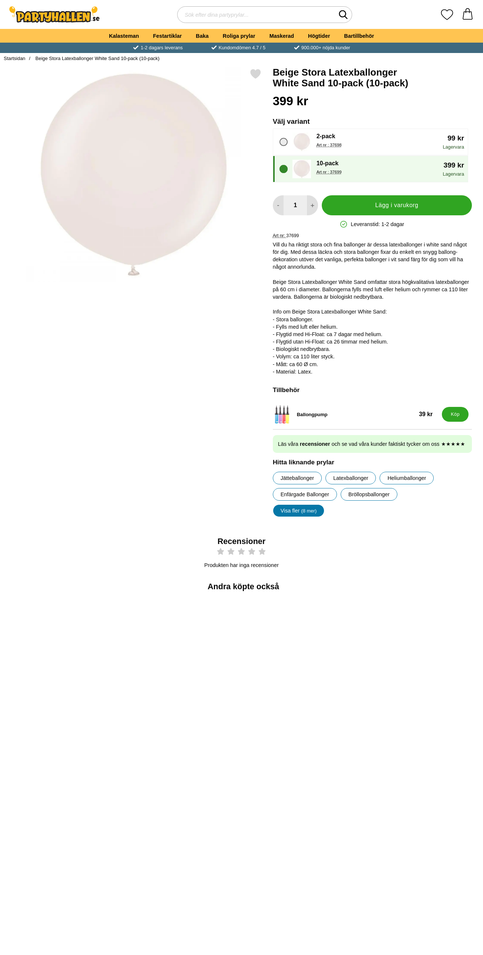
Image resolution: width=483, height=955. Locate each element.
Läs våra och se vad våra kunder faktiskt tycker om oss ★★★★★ (371, 444)
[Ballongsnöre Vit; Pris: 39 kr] (440, 646)
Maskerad (281, 36)
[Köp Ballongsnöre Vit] (440, 698)
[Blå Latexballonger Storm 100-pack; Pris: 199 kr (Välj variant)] (202, 646)
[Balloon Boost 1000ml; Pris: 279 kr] (43, 766)
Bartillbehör (359, 36)
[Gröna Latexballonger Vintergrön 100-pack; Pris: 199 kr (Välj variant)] (361, 646)
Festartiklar (167, 36)
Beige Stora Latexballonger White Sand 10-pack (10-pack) (96, 58)
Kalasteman (124, 36)
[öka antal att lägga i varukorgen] (312, 205)
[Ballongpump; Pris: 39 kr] (356, 414)
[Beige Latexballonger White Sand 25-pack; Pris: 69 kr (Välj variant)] (43, 646)
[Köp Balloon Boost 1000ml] (42, 818)
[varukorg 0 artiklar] (467, 14)
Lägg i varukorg (396, 205)
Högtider (319, 36)
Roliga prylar (239, 36)
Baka (202, 36)
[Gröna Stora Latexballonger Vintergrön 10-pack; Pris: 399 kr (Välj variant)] (281, 646)
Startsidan (14, 58)
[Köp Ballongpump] (455, 414)
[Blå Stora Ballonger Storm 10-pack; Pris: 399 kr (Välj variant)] (122, 646)
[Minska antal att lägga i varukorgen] (278, 205)
